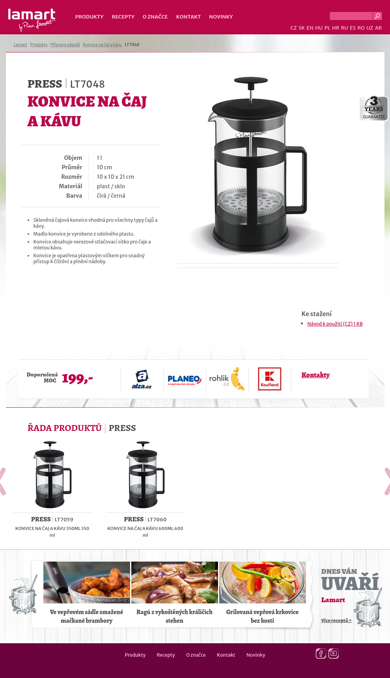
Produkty (89, 16)
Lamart (32, 20)
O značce (155, 16)
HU (319, 27)
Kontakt (188, 16)
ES (353, 27)
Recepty (123, 16)
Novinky (221, 16)
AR (378, 27)
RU (344, 27)
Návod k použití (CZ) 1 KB (335, 324)
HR (335, 27)
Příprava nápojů (65, 44)
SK (302, 27)
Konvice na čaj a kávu (102, 44)
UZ (369, 27)
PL (327, 27)
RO (360, 27)
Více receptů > (336, 620)
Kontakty (316, 375)
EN (309, 27)
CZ (293, 27)
